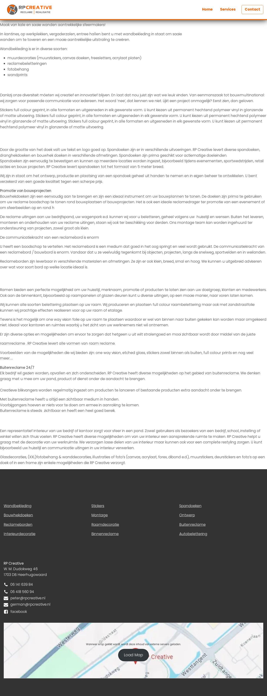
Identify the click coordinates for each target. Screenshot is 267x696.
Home (207, 9)
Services (228, 9)
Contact (252, 9)
